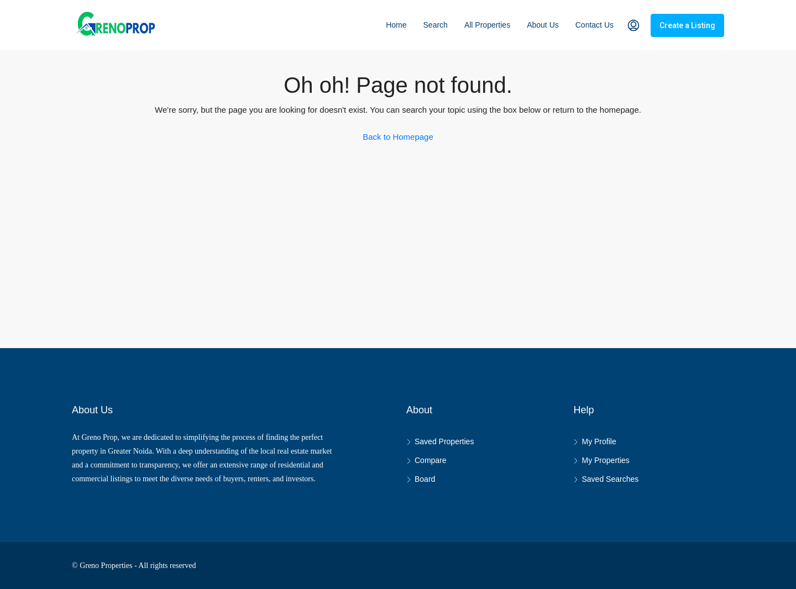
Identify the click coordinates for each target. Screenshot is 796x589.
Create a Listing (687, 25)
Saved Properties (444, 441)
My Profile (599, 441)
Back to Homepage (398, 136)
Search (435, 24)
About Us (543, 24)
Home (396, 24)
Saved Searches (610, 479)
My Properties (605, 460)
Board (425, 479)
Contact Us (594, 24)
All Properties (487, 24)
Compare (431, 460)
